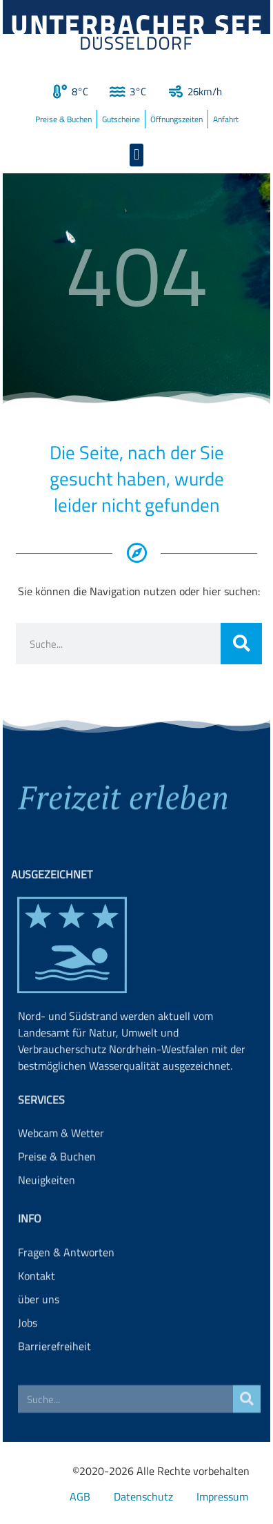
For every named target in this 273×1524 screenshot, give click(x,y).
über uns (38, 1331)
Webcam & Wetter (61, 1156)
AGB (80, 1496)
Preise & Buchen (63, 119)
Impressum (222, 1496)
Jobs (27, 1355)
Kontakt (36, 1308)
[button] (136, 155)
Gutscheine (121, 119)
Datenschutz (143, 1496)
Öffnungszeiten (176, 119)
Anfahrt (226, 119)
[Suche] (241, 643)
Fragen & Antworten (66, 1284)
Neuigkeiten (46, 1203)
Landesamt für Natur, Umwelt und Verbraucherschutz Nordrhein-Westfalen (113, 1088)
